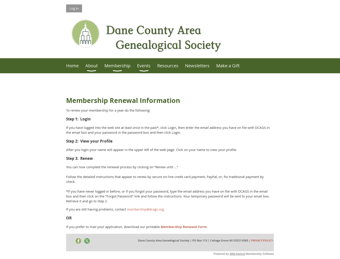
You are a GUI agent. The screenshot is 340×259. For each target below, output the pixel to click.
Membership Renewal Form (184, 226)
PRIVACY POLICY (262, 240)
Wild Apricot (237, 253)
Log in (74, 8)
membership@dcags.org (145, 209)
